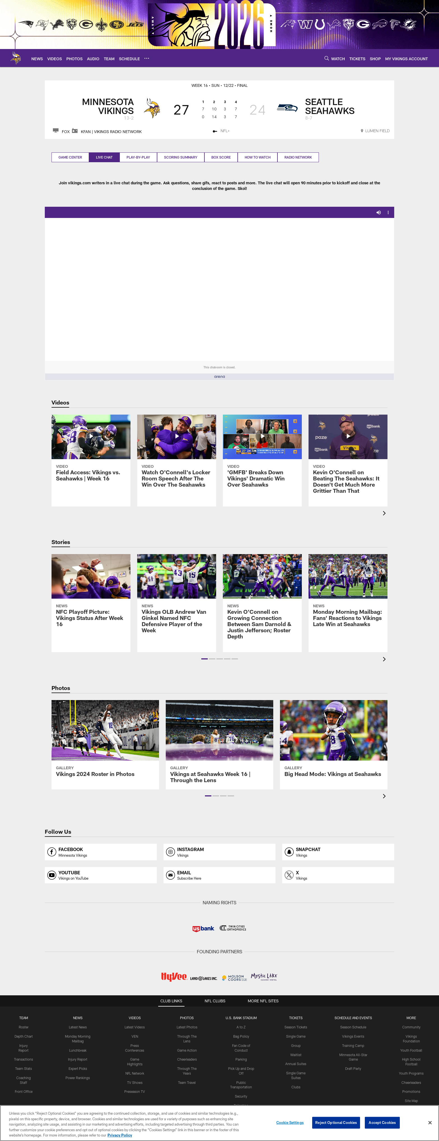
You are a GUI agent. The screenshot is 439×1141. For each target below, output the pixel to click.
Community (411, 1027)
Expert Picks (78, 1068)
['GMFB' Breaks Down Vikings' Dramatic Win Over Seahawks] (262, 454)
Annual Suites (295, 1064)
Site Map (411, 1101)
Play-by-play (138, 157)
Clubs (295, 1087)
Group (296, 1045)
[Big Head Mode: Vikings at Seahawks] (333, 742)
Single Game (295, 1036)
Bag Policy (241, 1036)
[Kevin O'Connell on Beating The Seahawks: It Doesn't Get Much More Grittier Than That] (348, 457)
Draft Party (353, 1068)
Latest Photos (187, 1027)
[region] (219, 1123)
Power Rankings (78, 1078)
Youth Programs (411, 1073)
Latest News (78, 1027)
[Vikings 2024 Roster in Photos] (105, 742)
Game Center (70, 157)
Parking (241, 1059)
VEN (135, 1036)
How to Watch (257, 157)
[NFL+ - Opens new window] (221, 131)
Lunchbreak (78, 1050)
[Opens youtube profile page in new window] (101, 875)
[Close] (430, 1123)
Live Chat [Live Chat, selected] (104, 157)
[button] (204, 659)
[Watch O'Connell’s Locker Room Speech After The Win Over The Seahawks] (176, 454)
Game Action (187, 1050)
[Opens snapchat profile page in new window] (338, 852)
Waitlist (296, 1055)
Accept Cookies (382, 1122)
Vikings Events (353, 1036)
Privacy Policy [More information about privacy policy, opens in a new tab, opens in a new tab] (120, 1135)
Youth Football (411, 1050)
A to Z (241, 1027)
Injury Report (77, 1059)
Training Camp (353, 1045)
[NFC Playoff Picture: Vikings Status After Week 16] (91, 594)
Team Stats (23, 1068)
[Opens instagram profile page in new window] (219, 852)
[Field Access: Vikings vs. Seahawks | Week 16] (91, 451)
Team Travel (187, 1082)
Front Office (23, 1091)
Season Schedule (353, 1027)
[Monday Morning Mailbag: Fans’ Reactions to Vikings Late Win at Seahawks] (348, 594)
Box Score (221, 157)
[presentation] (385, 514)
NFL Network (134, 1073)
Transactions (23, 1059)
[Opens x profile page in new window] (338, 875)
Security (241, 1096)
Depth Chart (24, 1036)
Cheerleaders (187, 1059)
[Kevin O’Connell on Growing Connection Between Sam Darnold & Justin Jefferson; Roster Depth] (262, 600)
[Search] (326, 58)
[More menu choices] (146, 58)
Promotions (411, 1091)
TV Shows (135, 1082)
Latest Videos (135, 1027)
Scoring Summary (180, 157)
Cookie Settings (290, 1122)
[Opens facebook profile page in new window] (101, 852)
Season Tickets (295, 1027)
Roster (24, 1027)
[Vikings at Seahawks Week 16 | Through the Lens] (219, 745)
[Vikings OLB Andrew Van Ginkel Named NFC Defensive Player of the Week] (176, 597)
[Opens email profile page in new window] (219, 875)
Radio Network (298, 157)
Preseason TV (134, 1091)
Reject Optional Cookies (336, 1122)
